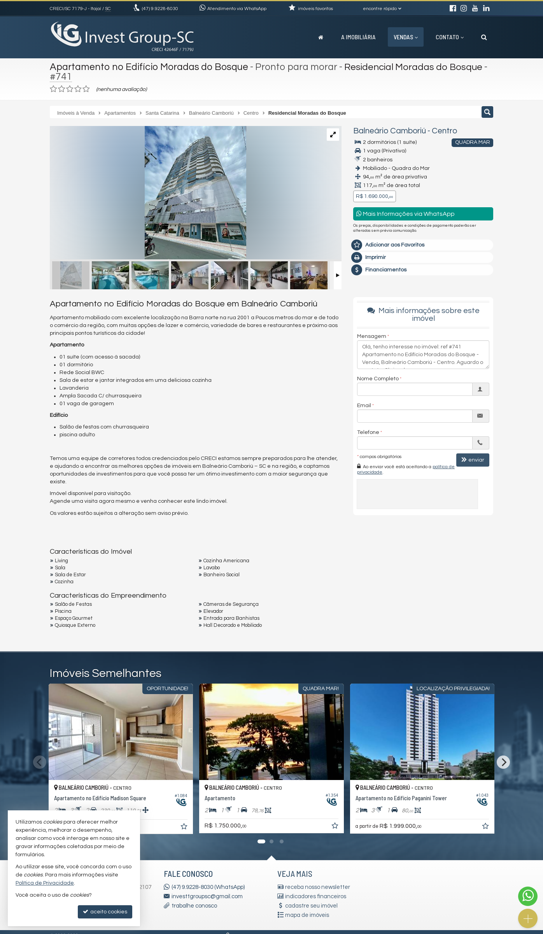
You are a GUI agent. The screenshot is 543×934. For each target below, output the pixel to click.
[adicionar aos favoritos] (185, 828)
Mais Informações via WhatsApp (405, 213)
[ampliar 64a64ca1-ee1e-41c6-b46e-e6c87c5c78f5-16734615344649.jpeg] (148, 193)
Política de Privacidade (45, 883)
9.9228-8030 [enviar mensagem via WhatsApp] (160, 8)
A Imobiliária (358, 36)
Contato (450, 36)
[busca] (484, 37)
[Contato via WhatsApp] (528, 896)
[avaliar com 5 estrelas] (86, 89)
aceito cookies (105, 912)
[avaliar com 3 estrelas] (70, 89)
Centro (444, 131)
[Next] (503, 762)
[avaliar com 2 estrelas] (61, 89)
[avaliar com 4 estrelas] (78, 89)
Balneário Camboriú (389, 131)
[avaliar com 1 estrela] (53, 89)
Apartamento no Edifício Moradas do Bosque (149, 67)
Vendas (406, 36)
